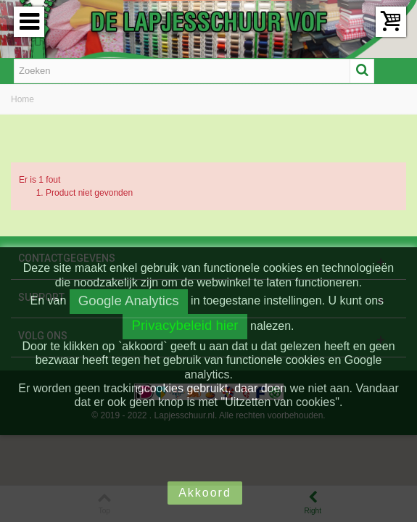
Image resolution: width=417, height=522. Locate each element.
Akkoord (204, 492)
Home (22, 99)
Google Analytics (128, 300)
